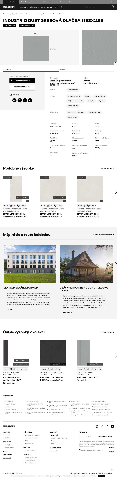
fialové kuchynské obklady (100, 404)
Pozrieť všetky (107, 168)
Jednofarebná (73, 89)
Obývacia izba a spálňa (75, 101)
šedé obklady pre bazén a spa (102, 412)
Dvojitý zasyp (72, 117)
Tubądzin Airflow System (59, 438)
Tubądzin (6, 14)
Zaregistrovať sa (105, 437)
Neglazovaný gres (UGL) (76, 112)
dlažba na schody (32, 401)
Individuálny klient (11, 2)
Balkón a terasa (73, 105)
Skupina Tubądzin (30, 450)
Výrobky (15, 14)
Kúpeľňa (101, 101)
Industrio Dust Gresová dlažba (53, 14)
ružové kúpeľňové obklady (57, 412)
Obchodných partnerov (28, 2)
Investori (60, 2)
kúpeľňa (7, 407)
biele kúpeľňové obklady (78, 415)
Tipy (5, 452)
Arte (52, 443)
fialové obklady (75, 401)
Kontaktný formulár (31, 457)
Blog (26, 440)
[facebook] (25, 100)
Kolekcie (7, 435)
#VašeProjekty (29, 443)
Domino (53, 441)
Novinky (53, 432)
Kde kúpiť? (58, 7)
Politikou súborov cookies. (37, 476)
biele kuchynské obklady (100, 407)
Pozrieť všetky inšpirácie (103, 235)
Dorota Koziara (9, 447)
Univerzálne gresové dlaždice (30, 14)
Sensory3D (54, 451)
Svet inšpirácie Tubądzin (32, 435)
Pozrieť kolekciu (91, 83)
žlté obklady (9, 401)
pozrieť (11, 310)
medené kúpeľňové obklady (101, 409)
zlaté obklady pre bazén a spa (80, 408)
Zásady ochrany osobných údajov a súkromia (99, 473)
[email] (14, 100)
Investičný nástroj (74, 96)
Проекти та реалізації (32, 438)
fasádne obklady (10, 409)
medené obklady (10, 404)
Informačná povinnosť (77, 473)
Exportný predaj (30, 463)
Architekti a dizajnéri (46, 2)
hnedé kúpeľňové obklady (100, 415)
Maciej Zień (8, 445)
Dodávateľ (70, 2)
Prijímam (101, 476)
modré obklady (53, 415)
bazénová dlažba (54, 409)
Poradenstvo (46, 7)
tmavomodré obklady (99, 401)
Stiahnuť (7, 458)
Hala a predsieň (99, 96)
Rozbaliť (111, 447)
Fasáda (87, 96)
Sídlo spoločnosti (30, 460)
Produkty (7, 438)
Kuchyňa (91, 101)
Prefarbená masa (94, 112)
